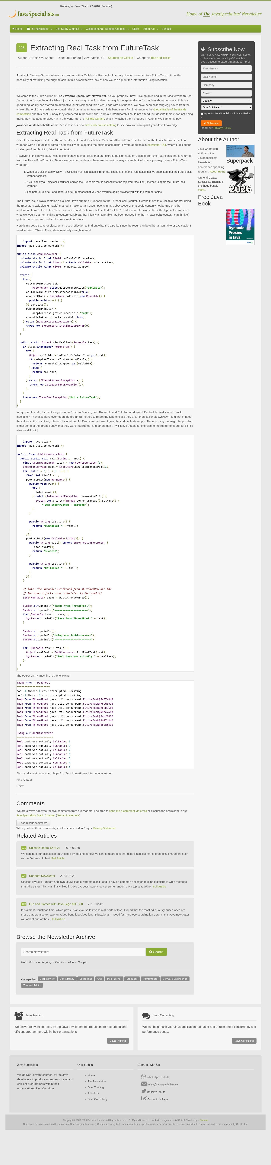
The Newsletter (40, 29)
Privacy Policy (222, 127)
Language (132, 979)
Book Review (47, 979)
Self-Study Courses (69, 29)
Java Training (118, 1040)
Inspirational (114, 979)
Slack (135, 28)
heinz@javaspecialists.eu (163, 1084)
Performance (150, 979)
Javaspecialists (34, 14)
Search (156, 952)
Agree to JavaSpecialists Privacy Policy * (225, 115)
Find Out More (45, 1088)
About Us (150, 29)
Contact (166, 28)
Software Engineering (175, 979)
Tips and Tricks (161, 57)
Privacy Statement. (104, 828)
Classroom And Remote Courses (107, 29)
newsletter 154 (157, 144)
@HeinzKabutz (156, 1092)
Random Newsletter (42, 876)
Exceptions (86, 979)
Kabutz (165, 1077)
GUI (99, 979)
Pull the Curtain (94, 118)
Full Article (58, 858)
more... (202, 189)
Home (17, 28)
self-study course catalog (100, 125)
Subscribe (211, 123)
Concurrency (67, 979)
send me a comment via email (128, 810)
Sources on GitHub (120, 57)
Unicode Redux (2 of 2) (44, 847)
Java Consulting (244, 1040)
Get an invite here (68, 815)
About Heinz (217, 171)
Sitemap (204, 1120)
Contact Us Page (158, 1099)
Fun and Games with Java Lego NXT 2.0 (56, 904)
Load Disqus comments (33, 822)
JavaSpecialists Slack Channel (35, 815)
